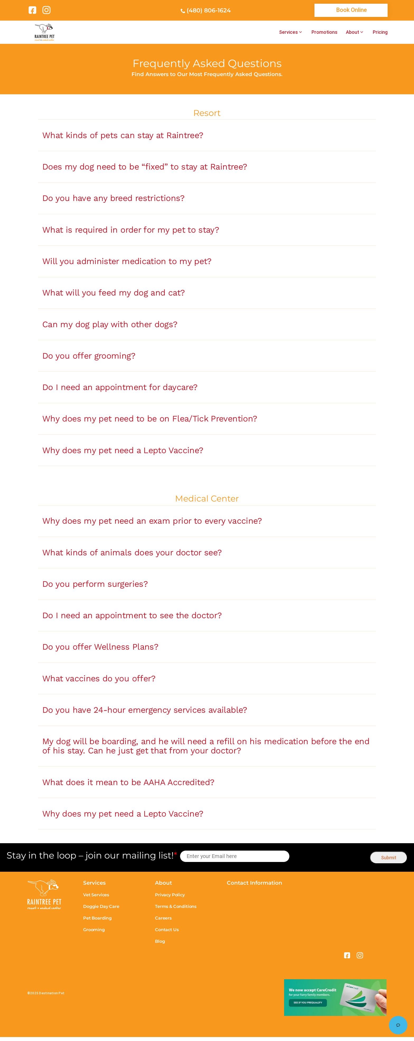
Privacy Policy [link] (170, 899)
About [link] (352, 32)
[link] (33, 10)
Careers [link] (163, 922)
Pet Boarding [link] (97, 922)
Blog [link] (160, 945)
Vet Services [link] (96, 899)
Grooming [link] (94, 933)
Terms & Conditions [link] (175, 910)
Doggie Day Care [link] (101, 910)
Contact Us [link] (166, 933)
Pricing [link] (380, 32)
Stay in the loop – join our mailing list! (92, 860)
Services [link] (288, 32)
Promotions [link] (324, 32)
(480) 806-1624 (209, 10)
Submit (388, 862)
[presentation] (330, 860)
